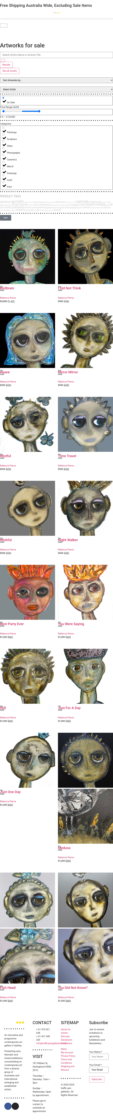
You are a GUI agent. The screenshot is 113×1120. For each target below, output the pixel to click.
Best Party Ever (12, 624)
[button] (56, 19)
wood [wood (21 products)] (57, 210)
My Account (67, 1052)
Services (65, 1036)
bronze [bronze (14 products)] (60, 202)
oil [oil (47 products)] (111, 204)
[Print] (3, 182)
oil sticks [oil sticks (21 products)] (6, 207)
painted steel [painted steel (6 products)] (30, 207)
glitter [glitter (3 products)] (51, 205)
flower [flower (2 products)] (30, 205)
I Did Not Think (69, 288)
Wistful (5, 456)
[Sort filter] (56, 80)
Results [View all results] (6, 64)
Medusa (64, 848)
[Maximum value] (31, 111)
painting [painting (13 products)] (42, 207)
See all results (9, 70)
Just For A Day (69, 708)
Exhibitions (66, 1043)
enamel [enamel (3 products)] (8, 205)
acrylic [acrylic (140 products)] (18, 201)
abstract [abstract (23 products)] (5, 202)
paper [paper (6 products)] (50, 207)
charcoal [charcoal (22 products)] (95, 202)
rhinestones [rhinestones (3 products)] (95, 207)
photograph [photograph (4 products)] (59, 207)
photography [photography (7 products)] (71, 207)
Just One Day (10, 792)
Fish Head (8, 988)
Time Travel (67, 456)
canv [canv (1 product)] (73, 202)
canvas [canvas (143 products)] (82, 201)
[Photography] (3, 148)
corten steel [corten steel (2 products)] (106, 202)
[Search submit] (2, 60)
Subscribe (97, 1079)
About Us (65, 1029)
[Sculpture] (3, 134)
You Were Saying (71, 624)
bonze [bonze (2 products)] (49, 202)
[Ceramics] (3, 155)
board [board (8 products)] (43, 202)
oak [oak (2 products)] (107, 205)
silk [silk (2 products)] (1, 210)
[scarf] (3, 175)
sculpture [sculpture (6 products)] (106, 207)
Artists (64, 1033)
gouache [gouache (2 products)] (66, 205)
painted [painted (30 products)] (17, 207)
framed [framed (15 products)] (44, 204)
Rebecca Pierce (8, 297)
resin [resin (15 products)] (87, 207)
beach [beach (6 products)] (36, 202)
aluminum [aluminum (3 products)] (28, 202)
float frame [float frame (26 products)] (20, 204)
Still (3, 708)
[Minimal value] (11, 111)
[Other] (3, 141)
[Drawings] (3, 169)
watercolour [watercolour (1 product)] (49, 210)
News (64, 1049)
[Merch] (3, 162)
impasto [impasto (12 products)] (75, 204)
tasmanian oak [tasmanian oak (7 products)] (31, 210)
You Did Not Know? (73, 988)
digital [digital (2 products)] (2, 205)
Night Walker (68, 540)
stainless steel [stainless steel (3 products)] (9, 210)
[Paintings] (3, 128)
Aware (5, 372)
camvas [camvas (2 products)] (68, 202)
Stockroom (66, 1039)
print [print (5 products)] (81, 207)
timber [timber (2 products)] (42, 210)
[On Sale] (3, 98)
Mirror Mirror (68, 372)
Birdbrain (8, 288)
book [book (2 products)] (54, 202)
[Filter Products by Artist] (56, 89)
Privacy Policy (68, 1056)
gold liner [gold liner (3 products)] (58, 205)
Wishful (6, 540)
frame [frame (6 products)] (36, 204)
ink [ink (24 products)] (82, 204)
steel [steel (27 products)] (19, 210)
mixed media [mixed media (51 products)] (95, 204)
